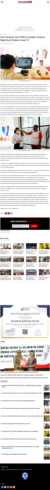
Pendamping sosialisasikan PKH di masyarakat (14, 454)
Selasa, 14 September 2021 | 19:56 (6, 43)
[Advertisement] (25, 15)
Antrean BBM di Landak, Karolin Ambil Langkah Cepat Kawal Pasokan (5, 278)
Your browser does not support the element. (25, 30)
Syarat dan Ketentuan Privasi (13, 469)
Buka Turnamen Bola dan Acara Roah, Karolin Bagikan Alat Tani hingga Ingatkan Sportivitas (5, 266)
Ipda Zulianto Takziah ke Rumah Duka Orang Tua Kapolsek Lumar (19, 439)
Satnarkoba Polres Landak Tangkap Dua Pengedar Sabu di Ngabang (44, 252)
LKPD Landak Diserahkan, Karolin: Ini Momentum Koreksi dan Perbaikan (5, 253)
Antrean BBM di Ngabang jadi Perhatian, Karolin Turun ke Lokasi (30, 265)
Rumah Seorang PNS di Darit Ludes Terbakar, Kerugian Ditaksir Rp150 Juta (31, 252)
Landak (4, 34)
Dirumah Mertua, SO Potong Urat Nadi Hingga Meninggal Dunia (18, 400)
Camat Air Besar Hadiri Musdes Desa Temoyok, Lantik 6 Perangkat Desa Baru (22, 416)
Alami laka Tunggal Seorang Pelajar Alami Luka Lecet (16, 423)
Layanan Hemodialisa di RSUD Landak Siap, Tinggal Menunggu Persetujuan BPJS (18, 252)
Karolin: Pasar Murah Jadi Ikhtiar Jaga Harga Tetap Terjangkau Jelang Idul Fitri (44, 279)
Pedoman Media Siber (26, 469)
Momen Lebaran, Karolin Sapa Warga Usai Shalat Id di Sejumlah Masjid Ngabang (44, 266)
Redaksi (3, 469)
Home (1, 34)
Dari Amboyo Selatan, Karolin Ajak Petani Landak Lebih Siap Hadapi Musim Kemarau (18, 266)
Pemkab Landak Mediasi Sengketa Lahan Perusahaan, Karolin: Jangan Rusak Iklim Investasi (18, 279)
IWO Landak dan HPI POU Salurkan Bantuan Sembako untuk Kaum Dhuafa (31, 278)
